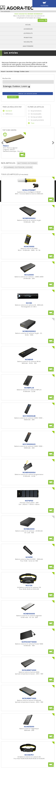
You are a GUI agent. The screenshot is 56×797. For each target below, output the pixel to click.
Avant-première (28, 46)
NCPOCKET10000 (29, 642)
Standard (9, 111)
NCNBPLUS (29, 388)
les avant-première (37, 120)
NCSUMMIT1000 (29, 698)
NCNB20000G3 (29, 331)
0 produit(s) (44, 6)
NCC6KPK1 (29, 755)
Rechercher (12, 97)
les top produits (36, 117)
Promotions (28, 37)
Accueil (28, 25)
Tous (32, 123)
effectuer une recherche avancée (27, 93)
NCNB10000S (29, 614)
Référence (9, 114)
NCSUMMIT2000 (29, 670)
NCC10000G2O (29, 444)
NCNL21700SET (29, 190)
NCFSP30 (29, 501)
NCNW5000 (29, 727)
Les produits (28, 33)
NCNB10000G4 (29, 472)
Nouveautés (28, 42)
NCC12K (29, 585)
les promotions (36, 111)
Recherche (6, 78)
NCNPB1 (29, 557)
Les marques (28, 29)
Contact (42, 20)
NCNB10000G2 (29, 218)
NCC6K (29, 303)
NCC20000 (29, 275)
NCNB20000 (29, 529)
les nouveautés (36, 114)
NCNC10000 (29, 246)
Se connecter (5, 11)
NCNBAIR (29, 359)
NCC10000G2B (29, 416)
